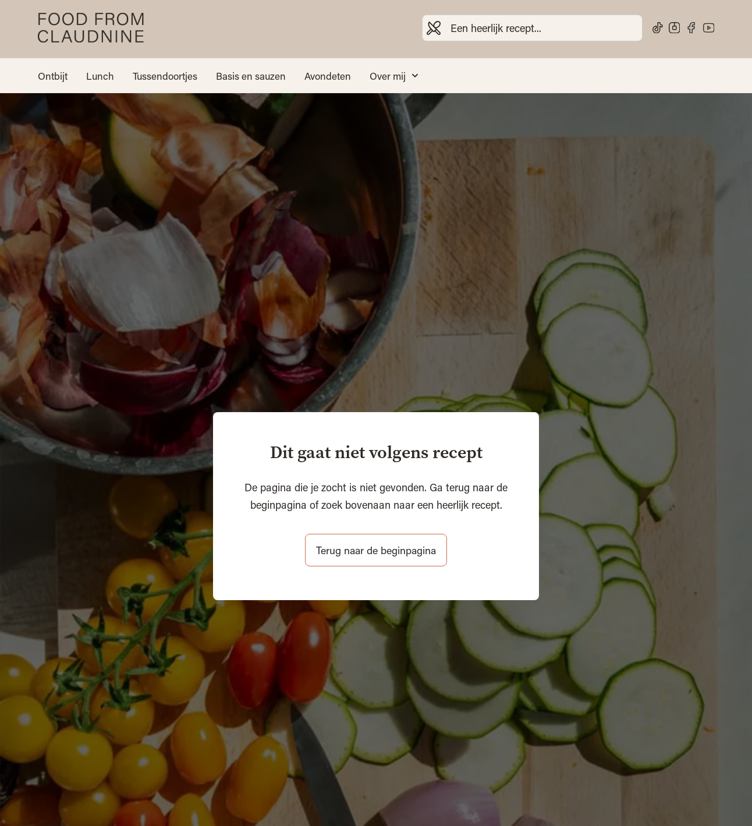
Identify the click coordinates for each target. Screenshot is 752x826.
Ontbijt (53, 75)
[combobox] (530, 28)
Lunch (100, 75)
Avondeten (327, 75)
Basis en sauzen (251, 75)
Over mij (394, 75)
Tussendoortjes (165, 75)
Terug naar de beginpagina (376, 550)
